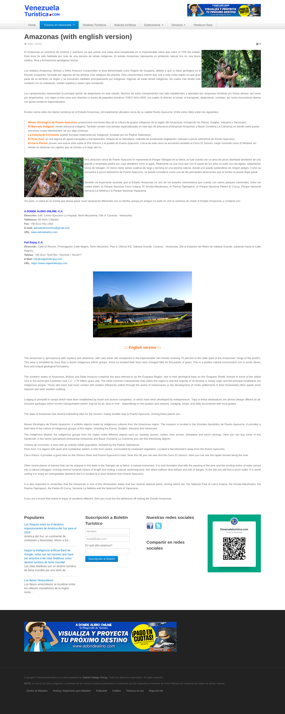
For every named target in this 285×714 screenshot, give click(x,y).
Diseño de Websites (37, 690)
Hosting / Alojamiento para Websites (72, 690)
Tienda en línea (202, 25)
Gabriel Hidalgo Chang (95, 677)
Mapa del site (156, 690)
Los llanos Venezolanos (38, 580)
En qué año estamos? (98, 545)
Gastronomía (153, 25)
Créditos (116, 690)
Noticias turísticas (125, 25)
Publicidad (101, 690)
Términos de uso (135, 690)
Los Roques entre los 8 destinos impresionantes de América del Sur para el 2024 (50, 528)
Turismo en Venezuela (59, 25)
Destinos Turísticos (94, 25)
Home (32, 25)
